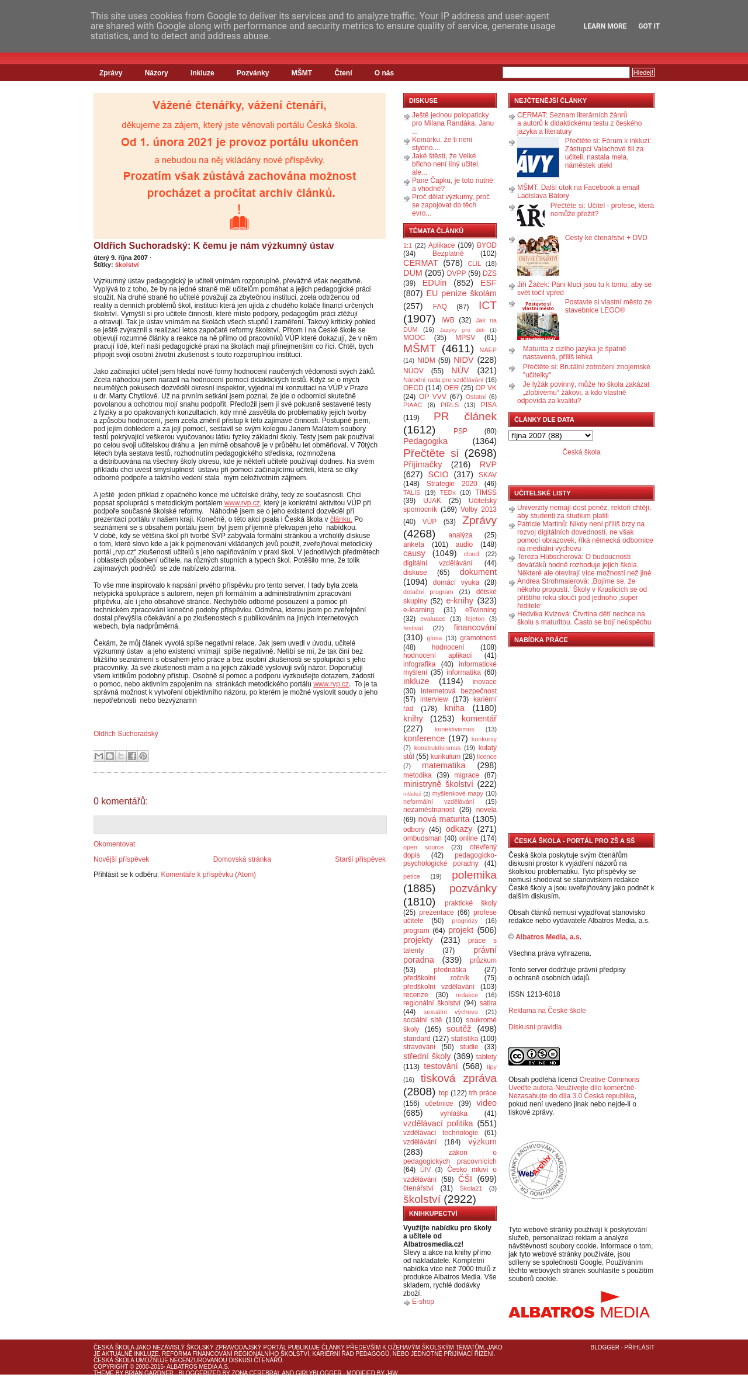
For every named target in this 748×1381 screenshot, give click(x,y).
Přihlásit (639, 1347)
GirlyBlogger (319, 1373)
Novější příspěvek (121, 859)
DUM (413, 272)
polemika (474, 875)
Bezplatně (447, 253)
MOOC (414, 338)
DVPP (456, 273)
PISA (489, 405)
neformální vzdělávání (439, 801)
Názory (156, 73)
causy (414, 553)
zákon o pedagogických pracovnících (450, 1156)
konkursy (484, 738)
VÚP (430, 522)
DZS (490, 273)
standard (417, 1039)
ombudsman (422, 838)
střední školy (427, 1056)
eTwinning (481, 610)
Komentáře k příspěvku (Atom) (208, 874)
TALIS (411, 492)
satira (488, 1003)
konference (424, 738)
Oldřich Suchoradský (126, 734)
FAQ (440, 307)
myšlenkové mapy (457, 793)
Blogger (605, 1347)
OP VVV (432, 397)
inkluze (416, 681)
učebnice (439, 1103)
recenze (415, 995)
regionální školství (431, 1003)
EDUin (435, 282)
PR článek (465, 416)
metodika (417, 775)
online (468, 838)
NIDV (463, 360)
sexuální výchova (451, 1011)
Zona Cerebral (255, 1373)
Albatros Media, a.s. (548, 937)
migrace (466, 775)
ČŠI (465, 1179)
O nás (384, 73)
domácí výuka (456, 582)
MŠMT (302, 73)
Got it (649, 26)
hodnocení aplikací (437, 655)
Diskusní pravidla (535, 1027)
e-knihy (459, 600)
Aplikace (441, 245)
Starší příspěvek (360, 859)
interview (434, 699)
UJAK (432, 501)
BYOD (487, 245)
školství (127, 264)
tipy (492, 1066)
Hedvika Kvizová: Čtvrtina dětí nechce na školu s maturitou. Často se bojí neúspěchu (584, 618)
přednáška (450, 970)
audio (464, 544)
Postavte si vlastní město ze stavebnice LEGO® (608, 306)
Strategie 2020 (452, 484)
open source (423, 847)
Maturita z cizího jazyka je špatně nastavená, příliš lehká (574, 353)
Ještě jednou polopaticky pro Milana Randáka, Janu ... (453, 123)
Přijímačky (422, 464)
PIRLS (450, 404)
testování (441, 1066)
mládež (412, 793)
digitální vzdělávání (438, 563)
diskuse (415, 572)
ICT (488, 305)
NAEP (488, 349)
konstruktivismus (437, 747)
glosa (434, 637)
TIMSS (486, 492)
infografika (419, 664)
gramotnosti (478, 638)
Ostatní (476, 396)
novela (486, 810)
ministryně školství (438, 784)
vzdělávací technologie (440, 1133)
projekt (460, 930)
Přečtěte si (431, 453)
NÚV (460, 370)
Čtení (343, 73)
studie (469, 1047)
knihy (413, 718)
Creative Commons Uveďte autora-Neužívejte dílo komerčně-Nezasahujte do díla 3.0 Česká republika (573, 1087)
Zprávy (110, 73)
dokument (478, 572)
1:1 (407, 245)
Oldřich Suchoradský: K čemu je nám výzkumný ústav (214, 246)
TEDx (448, 492)
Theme (104, 1373)
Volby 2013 (478, 509)
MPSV (465, 338)
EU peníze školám (461, 293)
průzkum (483, 960)
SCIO (438, 474)
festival (413, 627)
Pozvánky (253, 73)
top (444, 1093)
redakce (467, 994)
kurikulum (445, 756)
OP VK (486, 388)
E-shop (423, 1301)
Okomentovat (114, 844)
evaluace (432, 618)
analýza (460, 535)
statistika (465, 1039)
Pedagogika (425, 441)
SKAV (488, 475)
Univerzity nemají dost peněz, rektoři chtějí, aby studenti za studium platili (584, 512)
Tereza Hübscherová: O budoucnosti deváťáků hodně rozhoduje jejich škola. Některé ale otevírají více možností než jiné (584, 565)
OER (451, 388)
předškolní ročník (436, 978)
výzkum (482, 1141)
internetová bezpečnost (459, 691)
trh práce (483, 1093)
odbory (414, 829)
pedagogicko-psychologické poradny (450, 859)
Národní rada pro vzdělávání (443, 379)
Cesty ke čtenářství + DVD (606, 238)
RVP (488, 464)
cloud (471, 553)
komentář (479, 718)
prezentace (436, 912)
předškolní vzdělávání (439, 987)
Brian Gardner (149, 1373)
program (416, 931)
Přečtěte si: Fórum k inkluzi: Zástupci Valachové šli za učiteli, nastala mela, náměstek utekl (608, 153)
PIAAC (412, 404)
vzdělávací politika (438, 1123)
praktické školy (471, 903)
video (487, 1103)
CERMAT (420, 263)
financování (475, 627)
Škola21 (471, 1188)
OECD (413, 388)
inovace (485, 682)
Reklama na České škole (547, 1011)
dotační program (428, 591)
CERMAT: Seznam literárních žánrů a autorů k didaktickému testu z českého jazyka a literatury (579, 123)
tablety (486, 1057)
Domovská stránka (242, 859)
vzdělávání (420, 1142)
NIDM (426, 360)
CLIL (474, 263)
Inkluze (202, 73)
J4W (392, 1373)
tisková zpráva (459, 1078)
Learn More (605, 26)
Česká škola (581, 452)
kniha (455, 708)
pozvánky (473, 888)
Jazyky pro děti (462, 330)
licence (487, 756)
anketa (413, 544)
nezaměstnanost (429, 810)
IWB (448, 320)
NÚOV (413, 371)
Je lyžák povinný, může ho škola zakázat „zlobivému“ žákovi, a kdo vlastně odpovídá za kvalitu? (583, 392)
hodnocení (448, 647)
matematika (443, 765)
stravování (419, 1047)
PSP (460, 431)
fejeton (475, 618)
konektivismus (455, 729)
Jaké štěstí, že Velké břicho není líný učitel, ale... (446, 164)
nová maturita (444, 819)
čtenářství (418, 1188)
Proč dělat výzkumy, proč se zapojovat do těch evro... (451, 205)
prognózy (464, 920)
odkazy (459, 829)
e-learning (418, 610)
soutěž (458, 1028)
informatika (463, 672)
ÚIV (425, 1169)
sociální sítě (422, 1020)
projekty (417, 940)
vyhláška (454, 1113)
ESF (488, 282)
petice (411, 876)
